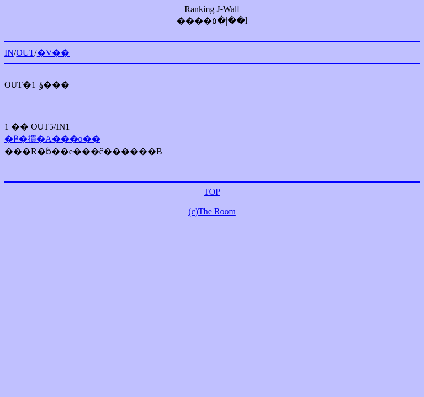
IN (9, 52)
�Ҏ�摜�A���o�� (52, 138)
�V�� (53, 52)
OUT (25, 52)
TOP (212, 191)
